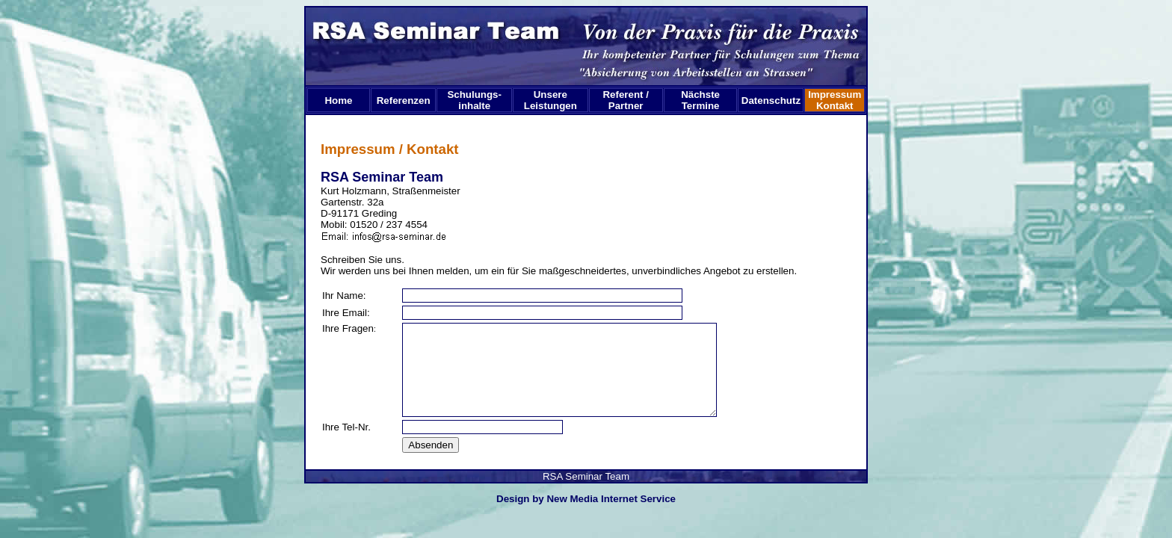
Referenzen (404, 100)
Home (338, 100)
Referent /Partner (625, 100)
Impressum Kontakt (836, 100)
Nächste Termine (700, 100)
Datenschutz (771, 100)
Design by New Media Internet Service (586, 498)
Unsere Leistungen (550, 100)
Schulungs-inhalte (474, 100)
